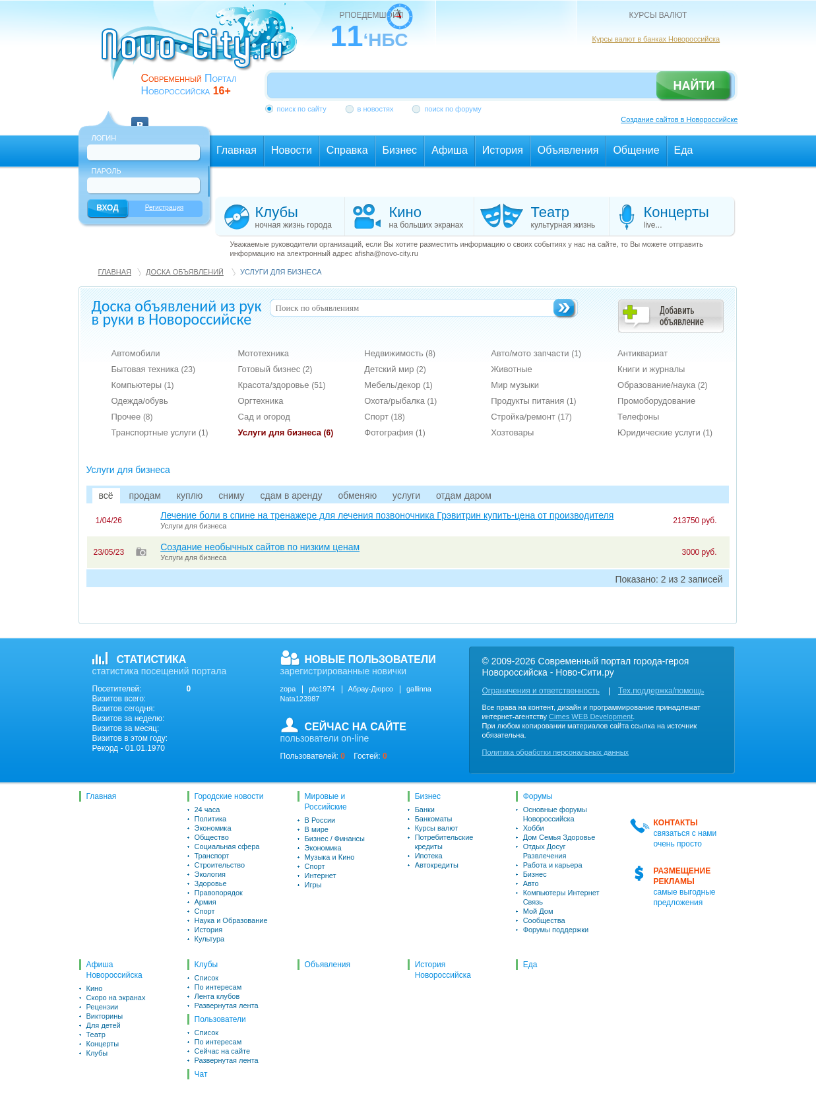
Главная (114, 272)
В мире (317, 829)
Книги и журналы (651, 369)
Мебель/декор (398, 385)
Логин (104, 138)
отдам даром (463, 495)
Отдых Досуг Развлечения (545, 851)
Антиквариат (642, 353)
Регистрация (164, 207)
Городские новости (229, 796)
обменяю (357, 495)
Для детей (103, 1025)
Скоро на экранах (116, 998)
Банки (425, 809)
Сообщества (544, 920)
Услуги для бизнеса (285, 432)
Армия (205, 902)
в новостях (376, 109)
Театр (96, 1034)
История (209, 930)
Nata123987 (300, 699)
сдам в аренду (291, 495)
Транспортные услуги (159, 432)
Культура (210, 939)
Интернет (320, 875)
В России (320, 820)
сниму (231, 495)
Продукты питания (533, 401)
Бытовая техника (153, 369)
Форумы (538, 796)
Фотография (394, 432)
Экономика (213, 828)
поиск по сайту (302, 109)
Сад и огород (263, 417)
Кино (94, 988)
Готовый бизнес (274, 369)
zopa (288, 689)
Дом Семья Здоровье (559, 837)
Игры (313, 885)
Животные (511, 369)
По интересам (218, 987)
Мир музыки (515, 385)
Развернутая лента (227, 1005)
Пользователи (220, 1019)
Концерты (102, 1044)
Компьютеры (142, 385)
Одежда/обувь (139, 401)
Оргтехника (260, 401)
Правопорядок (219, 893)
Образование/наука (662, 385)
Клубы (97, 1053)
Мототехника (263, 353)
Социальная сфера (227, 846)
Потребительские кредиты (444, 841)
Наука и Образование (231, 920)
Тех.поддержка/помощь (661, 690)
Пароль (106, 171)
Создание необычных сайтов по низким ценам (260, 547)
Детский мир (394, 369)
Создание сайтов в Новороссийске (679, 119)
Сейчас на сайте (223, 1051)
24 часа (207, 809)
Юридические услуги (664, 432)
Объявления (327, 964)
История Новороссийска (443, 970)
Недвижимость (399, 353)
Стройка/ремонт (531, 417)
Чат (201, 1074)
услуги (406, 495)
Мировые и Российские (326, 802)
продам (144, 495)
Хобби (533, 828)
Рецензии (102, 1007)
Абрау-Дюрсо (370, 689)
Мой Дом (538, 911)
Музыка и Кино (330, 857)
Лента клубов (217, 996)
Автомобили (135, 353)
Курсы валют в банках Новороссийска (656, 39)
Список (207, 978)
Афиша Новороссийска (114, 970)
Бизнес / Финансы (335, 839)
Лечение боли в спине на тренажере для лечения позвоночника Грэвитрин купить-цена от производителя (386, 515)
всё (106, 495)
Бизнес (428, 796)
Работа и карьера (552, 865)
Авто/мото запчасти (536, 353)
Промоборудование (656, 401)
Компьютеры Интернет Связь (561, 897)
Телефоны (638, 417)
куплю (190, 495)
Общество (212, 837)
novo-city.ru (203, 51)
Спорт (384, 417)
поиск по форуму (452, 109)
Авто (531, 883)
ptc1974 (321, 689)
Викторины (104, 1016)
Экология (210, 874)
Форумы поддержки (556, 930)
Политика (211, 819)
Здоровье (211, 883)
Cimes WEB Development (591, 716)
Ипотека (429, 856)
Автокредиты (436, 865)
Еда (530, 964)
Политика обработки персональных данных (555, 752)
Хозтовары (512, 432)
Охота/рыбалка (400, 401)
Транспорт (212, 856)
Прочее (132, 417)
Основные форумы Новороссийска (555, 814)
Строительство (220, 865)
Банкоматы (434, 819)
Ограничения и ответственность (541, 690)
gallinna (418, 689)
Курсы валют (436, 828)
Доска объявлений (185, 272)
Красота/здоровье (281, 385)
